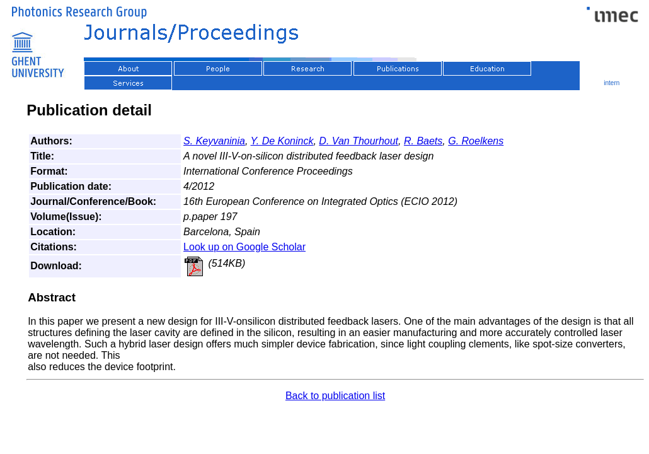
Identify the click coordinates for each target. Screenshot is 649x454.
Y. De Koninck (282, 141)
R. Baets (423, 141)
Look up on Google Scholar (244, 247)
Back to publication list (335, 395)
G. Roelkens (475, 141)
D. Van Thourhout (358, 141)
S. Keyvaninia (214, 141)
